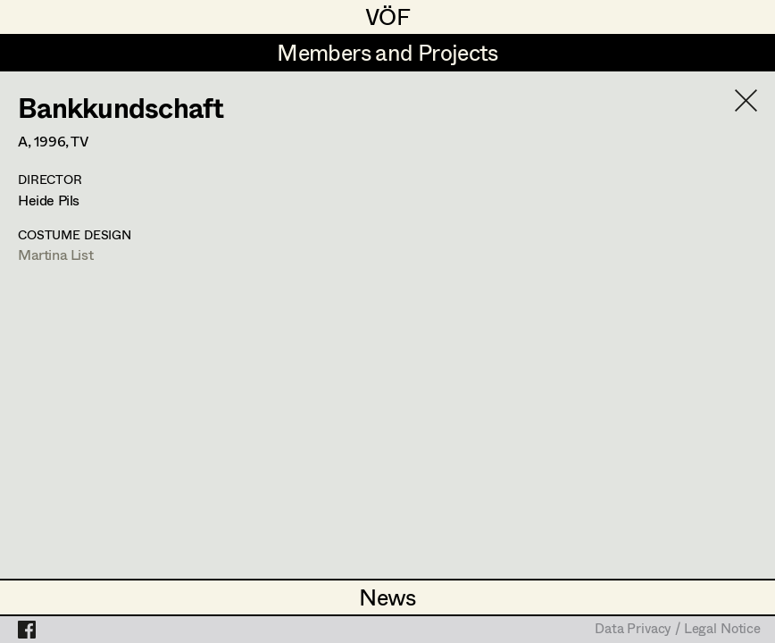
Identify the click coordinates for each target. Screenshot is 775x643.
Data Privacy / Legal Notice (678, 630)
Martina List (55, 254)
